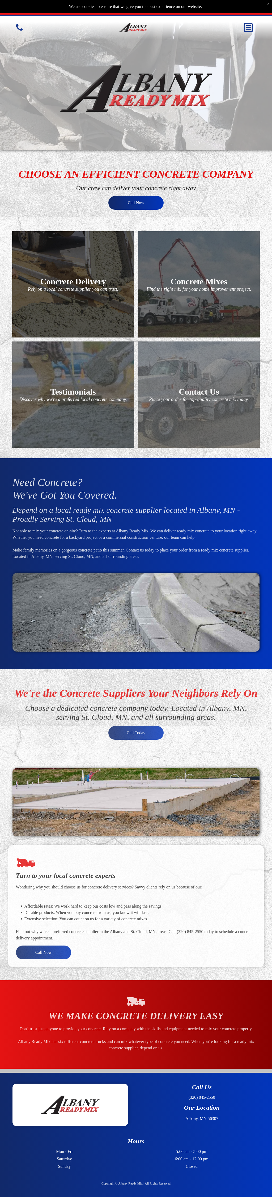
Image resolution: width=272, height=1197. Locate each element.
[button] (248, 27)
